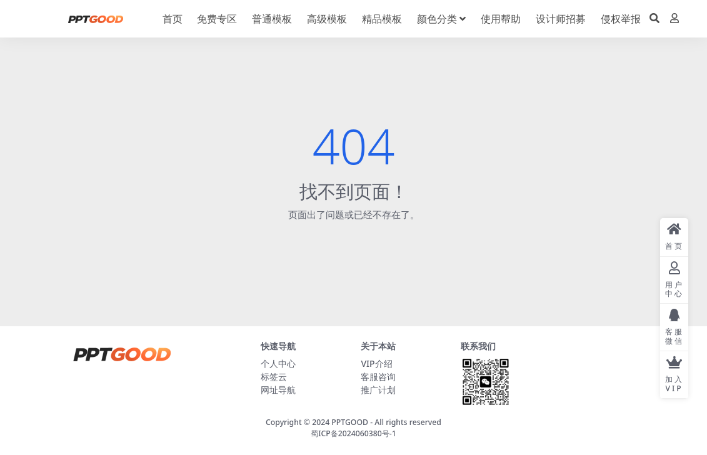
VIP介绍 (376, 363)
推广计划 (378, 390)
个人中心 (278, 363)
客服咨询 (378, 376)
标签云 (274, 376)
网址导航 (278, 390)
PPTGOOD (349, 422)
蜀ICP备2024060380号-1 (353, 433)
